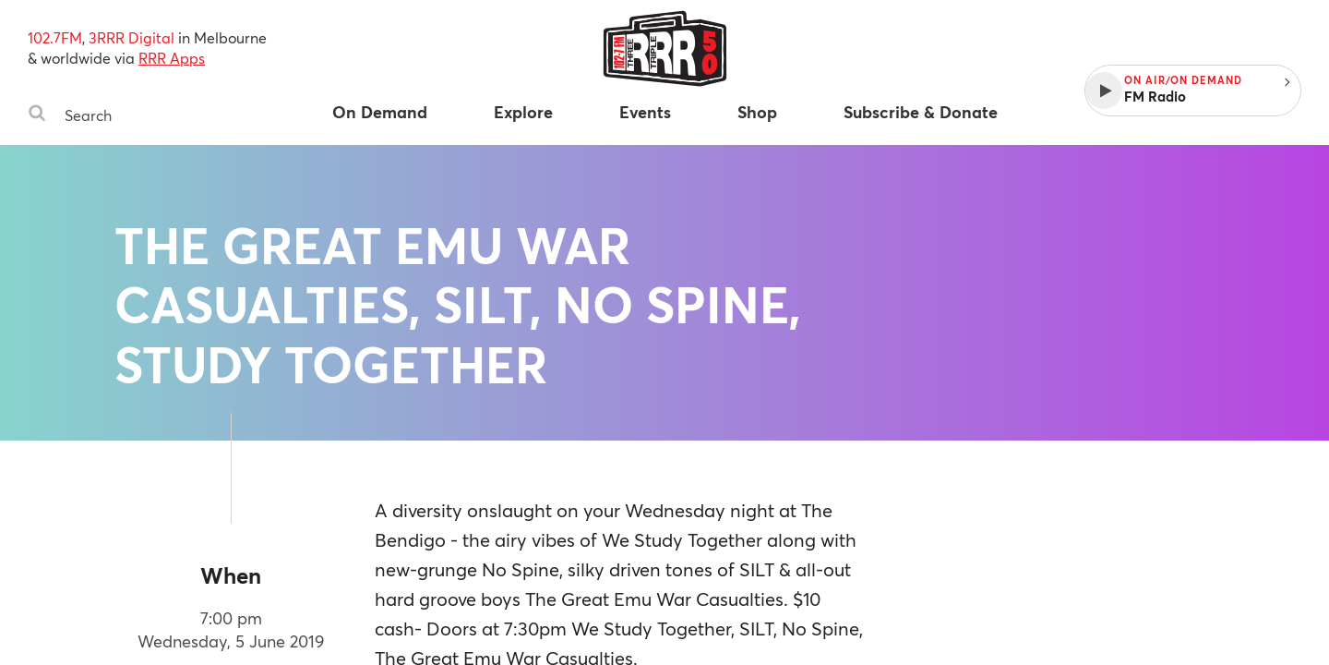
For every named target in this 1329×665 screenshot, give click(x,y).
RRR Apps (171, 57)
